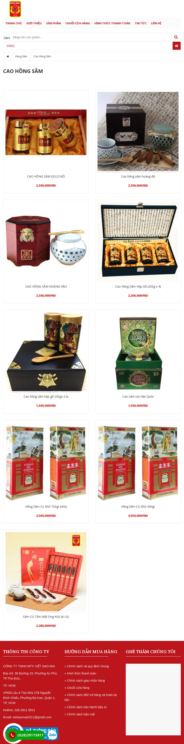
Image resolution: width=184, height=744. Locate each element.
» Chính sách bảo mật (80, 714)
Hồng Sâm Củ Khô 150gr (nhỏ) (46, 507)
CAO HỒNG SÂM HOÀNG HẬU (46, 286)
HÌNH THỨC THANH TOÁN (112, 23)
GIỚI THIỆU (34, 23)
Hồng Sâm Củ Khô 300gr (138, 507)
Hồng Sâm (21, 56)
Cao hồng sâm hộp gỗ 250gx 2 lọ (46, 396)
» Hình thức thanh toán (80, 673)
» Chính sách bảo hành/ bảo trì (86, 707)
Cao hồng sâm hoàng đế (138, 176)
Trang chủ (13, 23)
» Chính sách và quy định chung (87, 666)
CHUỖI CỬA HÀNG (77, 23)
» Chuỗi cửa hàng (77, 687)
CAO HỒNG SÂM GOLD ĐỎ (46, 176)
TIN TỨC (140, 23)
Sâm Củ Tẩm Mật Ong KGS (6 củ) (46, 617)
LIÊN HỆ (156, 23)
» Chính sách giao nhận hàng (85, 680)
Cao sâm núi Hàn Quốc (138, 396)
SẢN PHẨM (53, 23)
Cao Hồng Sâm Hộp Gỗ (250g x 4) (138, 286)
